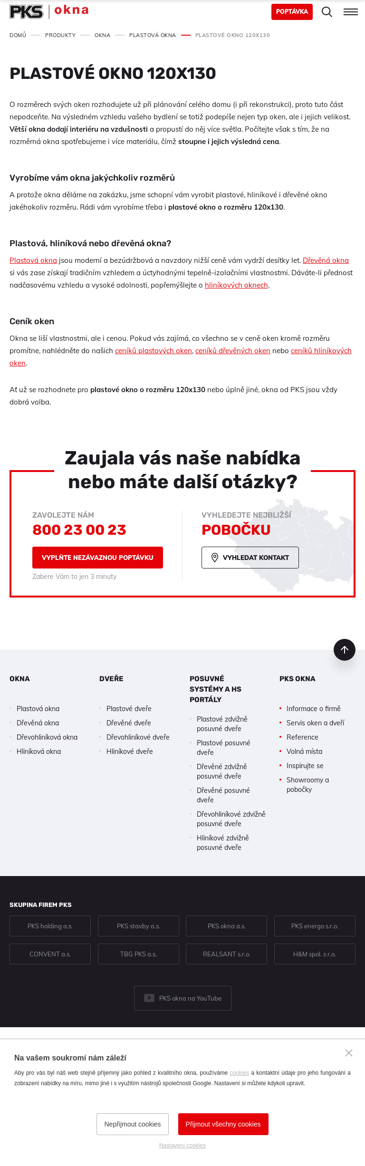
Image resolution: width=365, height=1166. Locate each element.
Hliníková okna (39, 751)
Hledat (327, 12)
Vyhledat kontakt (256, 557)
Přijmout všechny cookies (223, 1124)
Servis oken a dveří (315, 723)
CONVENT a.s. (50, 954)
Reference (302, 737)
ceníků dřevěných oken (232, 350)
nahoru (344, 650)
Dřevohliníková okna (47, 737)
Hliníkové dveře (129, 751)
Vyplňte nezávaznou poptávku (98, 557)
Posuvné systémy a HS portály (215, 689)
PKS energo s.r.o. (314, 926)
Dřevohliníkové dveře (138, 737)
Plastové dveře (129, 708)
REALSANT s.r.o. (226, 954)
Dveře (111, 679)
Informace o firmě (314, 708)
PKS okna (297, 679)
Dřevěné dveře (128, 723)
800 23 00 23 (79, 530)
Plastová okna (33, 260)
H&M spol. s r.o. (314, 954)
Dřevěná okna (326, 260)
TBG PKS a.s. (138, 954)
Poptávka (292, 11)
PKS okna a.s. (227, 926)
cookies (240, 1073)
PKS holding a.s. (50, 926)
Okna (20, 679)
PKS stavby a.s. (138, 926)
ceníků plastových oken (153, 350)
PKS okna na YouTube (190, 998)
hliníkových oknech (236, 284)
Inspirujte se (305, 765)
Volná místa (304, 751)
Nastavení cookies (182, 1145)
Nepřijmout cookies (132, 1124)
